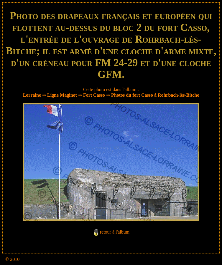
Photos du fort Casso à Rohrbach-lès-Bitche (155, 95)
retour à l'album (115, 231)
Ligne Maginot (62, 95)
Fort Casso (94, 95)
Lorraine (32, 95)
